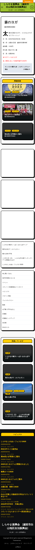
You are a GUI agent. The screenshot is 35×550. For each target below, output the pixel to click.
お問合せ (18, 547)
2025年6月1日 (5, 474)
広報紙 (4, 314)
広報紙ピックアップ (8, 318)
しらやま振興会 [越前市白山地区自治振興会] (16, 5)
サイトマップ (28, 543)
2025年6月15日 (5, 467)
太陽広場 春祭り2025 (9, 487)
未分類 (4, 323)
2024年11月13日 (6, 507)
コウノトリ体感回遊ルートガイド (12, 287)
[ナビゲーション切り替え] (2, 7)
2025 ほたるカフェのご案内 (11, 479)
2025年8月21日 (5, 444)
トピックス (15, 92)
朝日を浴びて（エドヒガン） (11, 249)
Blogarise (27, 538)
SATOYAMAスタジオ (8, 278)
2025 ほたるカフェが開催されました (15, 464)
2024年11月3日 (5, 514)
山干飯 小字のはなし (8, 309)
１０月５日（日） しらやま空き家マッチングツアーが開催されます (17, 415)
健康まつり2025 (7, 472)
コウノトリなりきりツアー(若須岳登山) (16, 512)
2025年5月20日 (6, 482)
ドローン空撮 (6, 296)
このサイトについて (16, 543)
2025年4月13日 (5, 489)
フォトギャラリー (7, 300)
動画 (3, 305)
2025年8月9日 (5, 452)
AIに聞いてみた (7, 273)
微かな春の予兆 (7, 253)
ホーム (6, 543)
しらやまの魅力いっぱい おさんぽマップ (14, 245)
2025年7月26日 (6, 459)
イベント (7, 92)
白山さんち (5, 327)
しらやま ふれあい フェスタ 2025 (16, 95)
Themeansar (17, 540)
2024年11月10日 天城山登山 (12, 504)
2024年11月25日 (6, 499)
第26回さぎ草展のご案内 (13, 134)
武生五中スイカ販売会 (12, 115)
